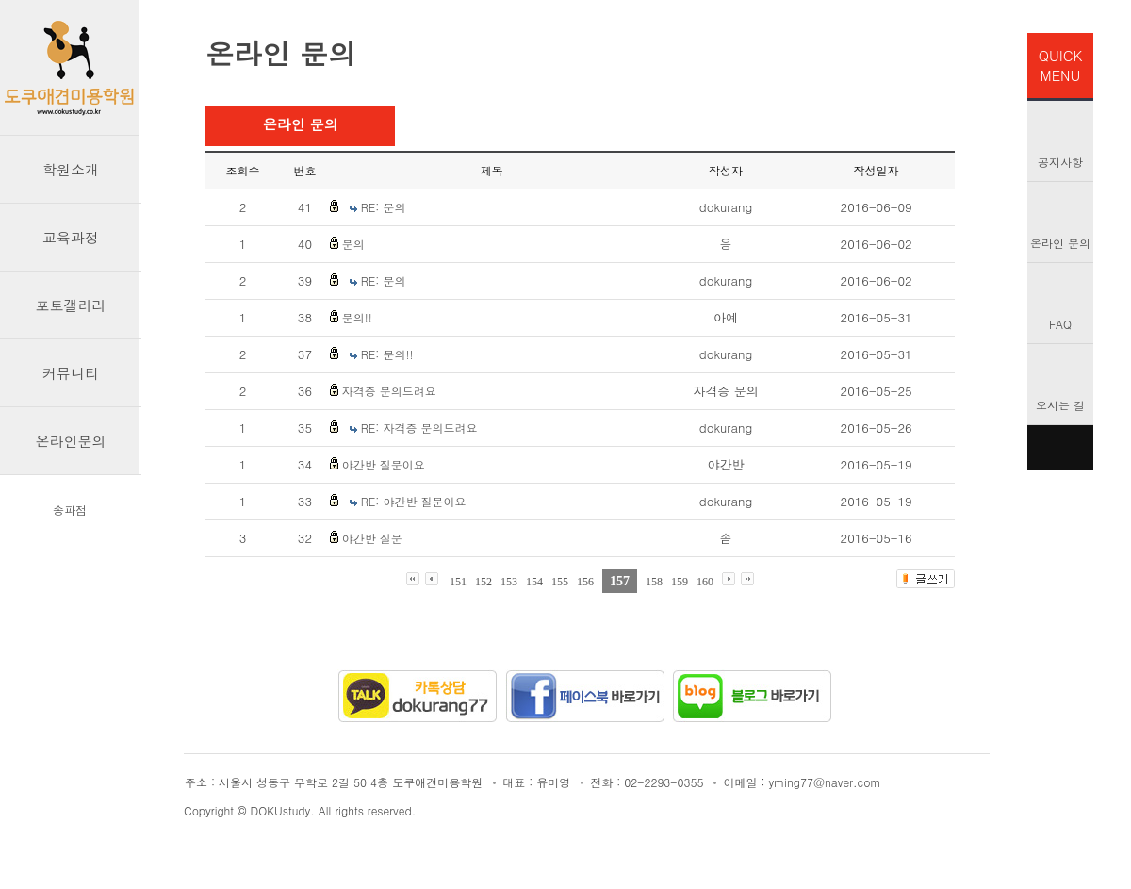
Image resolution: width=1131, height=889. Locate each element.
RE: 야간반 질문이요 (414, 501)
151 (458, 581)
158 (654, 581)
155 (559, 581)
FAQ (1060, 324)
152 (483, 581)
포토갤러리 (71, 305)
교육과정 (70, 237)
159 (679, 581)
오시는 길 (1060, 405)
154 (534, 581)
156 (585, 581)
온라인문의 (71, 441)
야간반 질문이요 (383, 464)
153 (508, 581)
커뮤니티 (70, 373)
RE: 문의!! (387, 354)
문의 (353, 244)
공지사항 (1060, 162)
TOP (1060, 447)
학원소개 (70, 169)
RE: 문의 (383, 207)
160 (705, 581)
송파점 (70, 510)
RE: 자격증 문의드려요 (419, 428)
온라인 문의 (1060, 243)
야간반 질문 (372, 538)
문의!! (357, 317)
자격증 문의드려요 (389, 391)
